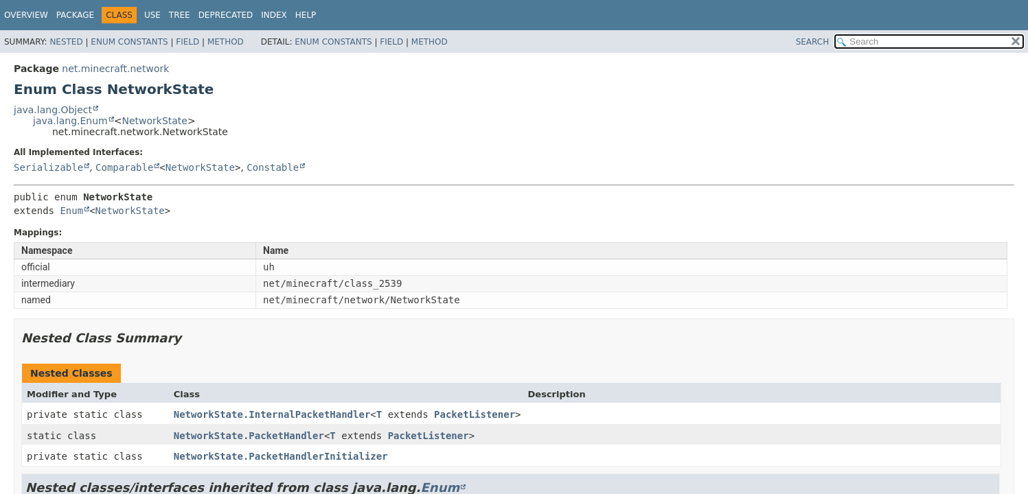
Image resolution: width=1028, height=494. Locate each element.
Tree (179, 15)
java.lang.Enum (70, 120)
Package (75, 15)
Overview (26, 15)
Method (225, 42)
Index (274, 15)
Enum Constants (129, 42)
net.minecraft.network (115, 68)
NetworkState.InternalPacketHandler (272, 414)
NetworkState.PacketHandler (249, 435)
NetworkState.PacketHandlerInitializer (281, 456)
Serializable (48, 167)
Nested (65, 42)
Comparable (124, 167)
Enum (71, 210)
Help (306, 15)
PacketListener (474, 414)
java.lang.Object (53, 109)
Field (187, 42)
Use (152, 15)
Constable (273, 167)
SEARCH (813, 42)
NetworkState (154, 120)
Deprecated (225, 15)
